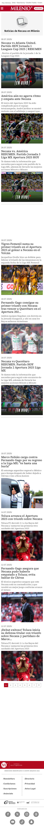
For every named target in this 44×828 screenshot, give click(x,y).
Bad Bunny (21, 3)
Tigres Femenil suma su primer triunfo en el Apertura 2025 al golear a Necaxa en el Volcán (21, 248)
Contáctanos (9, 784)
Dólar (14, 3)
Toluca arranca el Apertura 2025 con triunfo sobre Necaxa (21, 517)
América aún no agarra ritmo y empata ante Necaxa (21, 97)
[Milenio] (21, 8)
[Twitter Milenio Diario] (17, 814)
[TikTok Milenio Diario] (22, 822)
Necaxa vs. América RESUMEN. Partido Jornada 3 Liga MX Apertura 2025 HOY (20, 154)
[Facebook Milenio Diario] (8, 814)
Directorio (29, 779)
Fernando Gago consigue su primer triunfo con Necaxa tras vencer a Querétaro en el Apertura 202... (21, 307)
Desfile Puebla (31, 3)
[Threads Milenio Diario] (36, 814)
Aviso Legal (30, 789)
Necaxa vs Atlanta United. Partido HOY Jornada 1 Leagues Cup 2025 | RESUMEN (21, 46)
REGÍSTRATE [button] (38, 8)
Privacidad (30, 784)
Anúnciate (8, 794)
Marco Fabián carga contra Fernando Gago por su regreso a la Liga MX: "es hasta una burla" (21, 461)
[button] (2, 9)
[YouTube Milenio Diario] (12, 822)
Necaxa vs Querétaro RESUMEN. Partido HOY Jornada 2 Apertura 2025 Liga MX (21, 365)
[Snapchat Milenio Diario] (31, 822)
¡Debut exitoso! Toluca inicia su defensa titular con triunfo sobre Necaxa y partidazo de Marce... (21, 634)
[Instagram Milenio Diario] (26, 814)
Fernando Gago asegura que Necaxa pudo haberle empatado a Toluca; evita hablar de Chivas (20, 573)
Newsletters (9, 779)
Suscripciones (10, 789)
